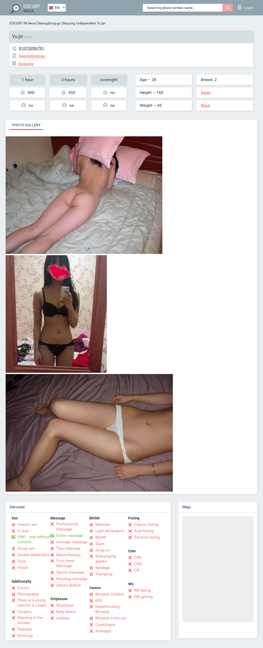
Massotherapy (68, 555)
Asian (206, 92)
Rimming (25, 635)
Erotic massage (69, 535)
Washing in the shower (30, 620)
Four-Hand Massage (65, 563)
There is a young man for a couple (31, 603)
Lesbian (63, 618)
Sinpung (68, 23)
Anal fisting (143, 531)
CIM (137, 557)
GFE (98, 600)
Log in (245, 7)
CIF (137, 570)
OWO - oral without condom (33, 539)
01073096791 (31, 48)
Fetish (22, 567)
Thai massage (68, 548)
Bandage (102, 567)
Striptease (65, 605)
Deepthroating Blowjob (107, 609)
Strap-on (102, 550)
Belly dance (66, 611)
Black (205, 105)
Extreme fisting (147, 537)
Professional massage (67, 526)
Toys (21, 561)
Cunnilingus (105, 624)
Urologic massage (72, 542)
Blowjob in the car (110, 618)
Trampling (103, 574)
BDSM (100, 537)
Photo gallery (26, 125)
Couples (24, 611)
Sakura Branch (68, 585)
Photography (28, 594)
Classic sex (27, 524)
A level (23, 531)
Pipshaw (24, 629)
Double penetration (33, 555)
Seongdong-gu (49, 23)
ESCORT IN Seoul (23, 23)
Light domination (109, 531)
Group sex (26, 548)
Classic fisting (146, 524)
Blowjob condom (109, 594)
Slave (100, 544)
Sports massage (70, 572)
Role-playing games (105, 559)
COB (138, 564)
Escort (23, 587)
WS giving (142, 590)
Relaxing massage (71, 578)
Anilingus (103, 631)
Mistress (102, 524)
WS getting (143, 596)
